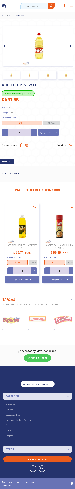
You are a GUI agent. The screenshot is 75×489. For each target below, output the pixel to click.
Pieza (51, 123)
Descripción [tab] (7, 161)
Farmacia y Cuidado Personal (18, 420)
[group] (11, 319)
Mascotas (10, 425)
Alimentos (10, 404)
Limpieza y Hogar (13, 415)
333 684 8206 (37, 357)
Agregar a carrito (48, 132)
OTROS (9, 449)
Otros (8, 430)
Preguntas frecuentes (37, 459)
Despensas (10, 435)
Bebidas (9, 409)
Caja (22, 123)
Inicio (4, 15)
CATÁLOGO (12, 396)
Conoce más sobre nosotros (37, 384)
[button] (70, 46)
